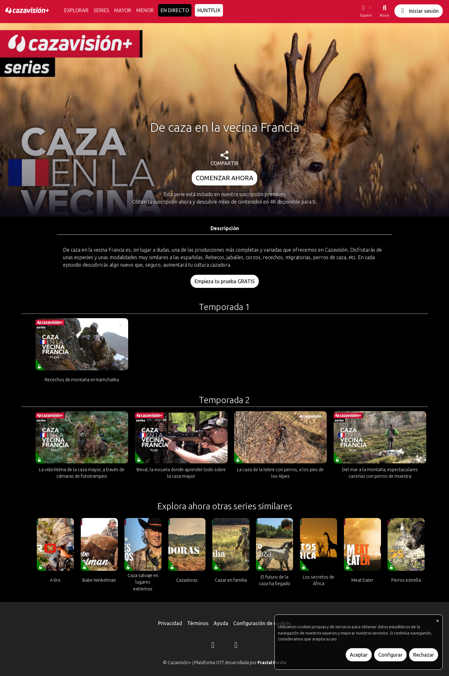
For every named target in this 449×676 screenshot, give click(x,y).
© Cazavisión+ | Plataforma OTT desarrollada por (224, 662)
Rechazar (423, 655)
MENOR (145, 10)
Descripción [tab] (224, 228)
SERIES (101, 10)
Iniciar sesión (418, 10)
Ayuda (221, 623)
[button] (366, 11)
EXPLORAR (76, 10)
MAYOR (122, 10)
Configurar (390, 655)
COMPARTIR (224, 158)
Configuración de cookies (262, 623)
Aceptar (359, 655)
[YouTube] (236, 646)
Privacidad (170, 623)
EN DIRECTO (175, 10)
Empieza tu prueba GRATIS (225, 281)
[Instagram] (212, 646)
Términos (198, 623)
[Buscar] (384, 11)
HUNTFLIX (208, 10)
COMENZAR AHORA (224, 177)
